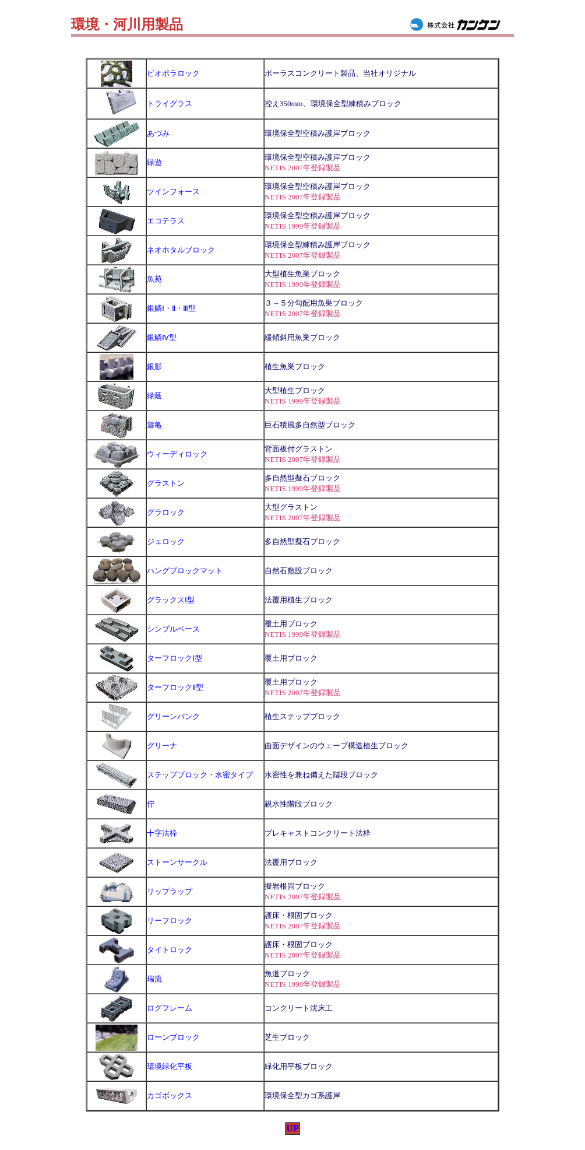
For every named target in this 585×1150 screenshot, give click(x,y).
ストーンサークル (177, 862)
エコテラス (166, 220)
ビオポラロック (173, 73)
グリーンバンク (173, 716)
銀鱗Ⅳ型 (162, 337)
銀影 (154, 366)
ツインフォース (173, 191)
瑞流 (154, 978)
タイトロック (169, 949)
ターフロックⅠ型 (174, 658)
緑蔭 (154, 395)
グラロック (166, 512)
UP (292, 1128)
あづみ (158, 133)
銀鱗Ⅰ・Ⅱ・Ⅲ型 (171, 308)
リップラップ (169, 891)
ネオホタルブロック (181, 250)
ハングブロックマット (185, 570)
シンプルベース (173, 629)
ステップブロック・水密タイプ (200, 774)
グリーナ (162, 745)
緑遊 (154, 162)
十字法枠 (162, 833)
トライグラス (169, 103)
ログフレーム (169, 1008)
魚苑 (154, 279)
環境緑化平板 (169, 1066)
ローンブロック (173, 1037)
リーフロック (169, 920)
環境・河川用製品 (127, 24)
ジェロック (166, 541)
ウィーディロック (177, 454)
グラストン (166, 483)
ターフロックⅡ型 (175, 687)
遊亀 (154, 424)
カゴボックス (169, 1095)
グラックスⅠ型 (171, 599)
